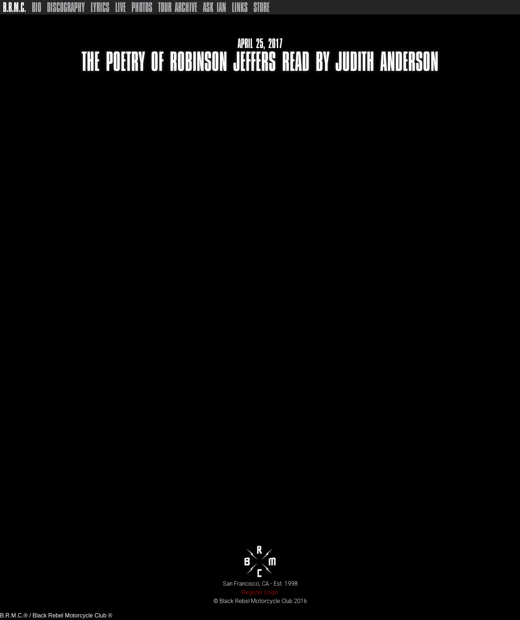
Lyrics (100, 7)
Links (240, 7)
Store (261, 7)
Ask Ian (214, 7)
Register (252, 592)
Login (271, 592)
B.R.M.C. (14, 7)
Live (120, 7)
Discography (66, 7)
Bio (36, 7)
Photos (141, 7)
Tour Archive (177, 7)
